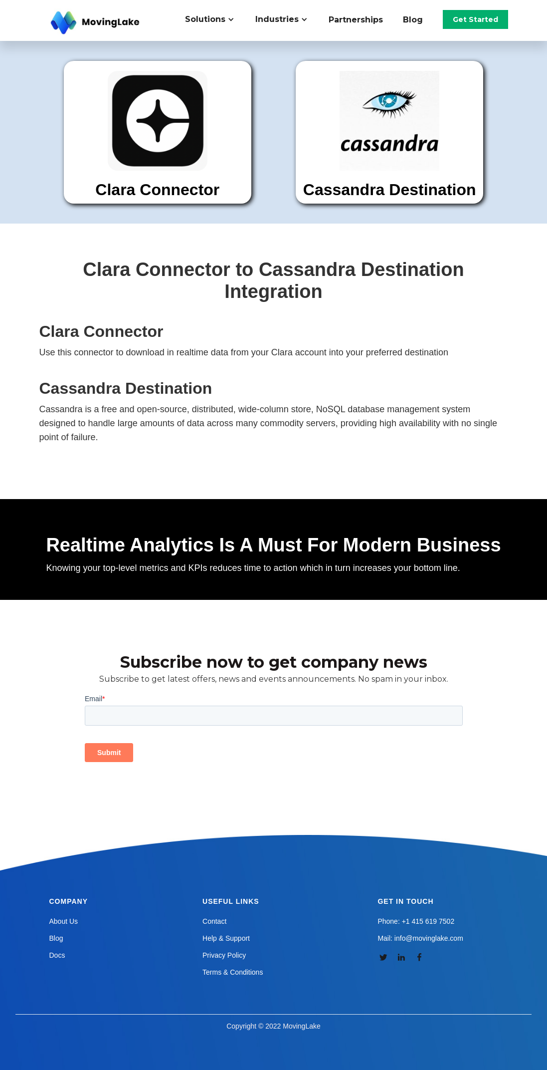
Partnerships (356, 19)
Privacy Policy (224, 955)
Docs (57, 955)
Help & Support (226, 938)
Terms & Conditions (232, 972)
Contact (214, 921)
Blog (413, 19)
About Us (63, 921)
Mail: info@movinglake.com (420, 938)
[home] (96, 23)
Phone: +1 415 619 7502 (415, 921)
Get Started (475, 19)
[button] (215, 19)
